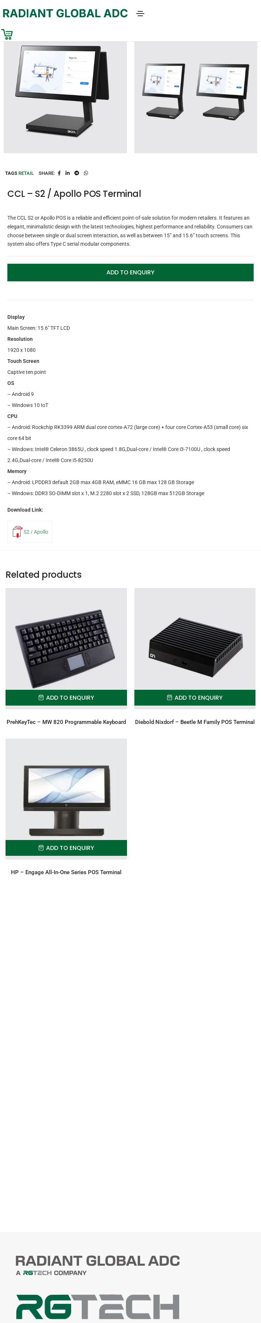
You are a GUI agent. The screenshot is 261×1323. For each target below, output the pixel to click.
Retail (26, 173)
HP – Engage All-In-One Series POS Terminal (66, 872)
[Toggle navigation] (140, 13)
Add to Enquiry (130, 272)
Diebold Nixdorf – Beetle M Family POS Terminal (195, 722)
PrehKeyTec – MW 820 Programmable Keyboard (66, 722)
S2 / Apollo (36, 532)
